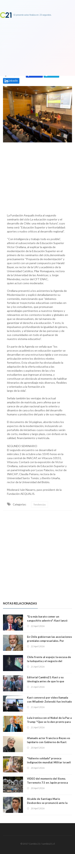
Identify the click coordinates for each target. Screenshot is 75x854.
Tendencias (39, 504)
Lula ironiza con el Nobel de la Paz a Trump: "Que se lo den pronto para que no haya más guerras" (49, 721)
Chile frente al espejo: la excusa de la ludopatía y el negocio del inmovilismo (49, 661)
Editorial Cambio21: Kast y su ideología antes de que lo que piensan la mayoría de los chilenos (48, 681)
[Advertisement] (37, 177)
